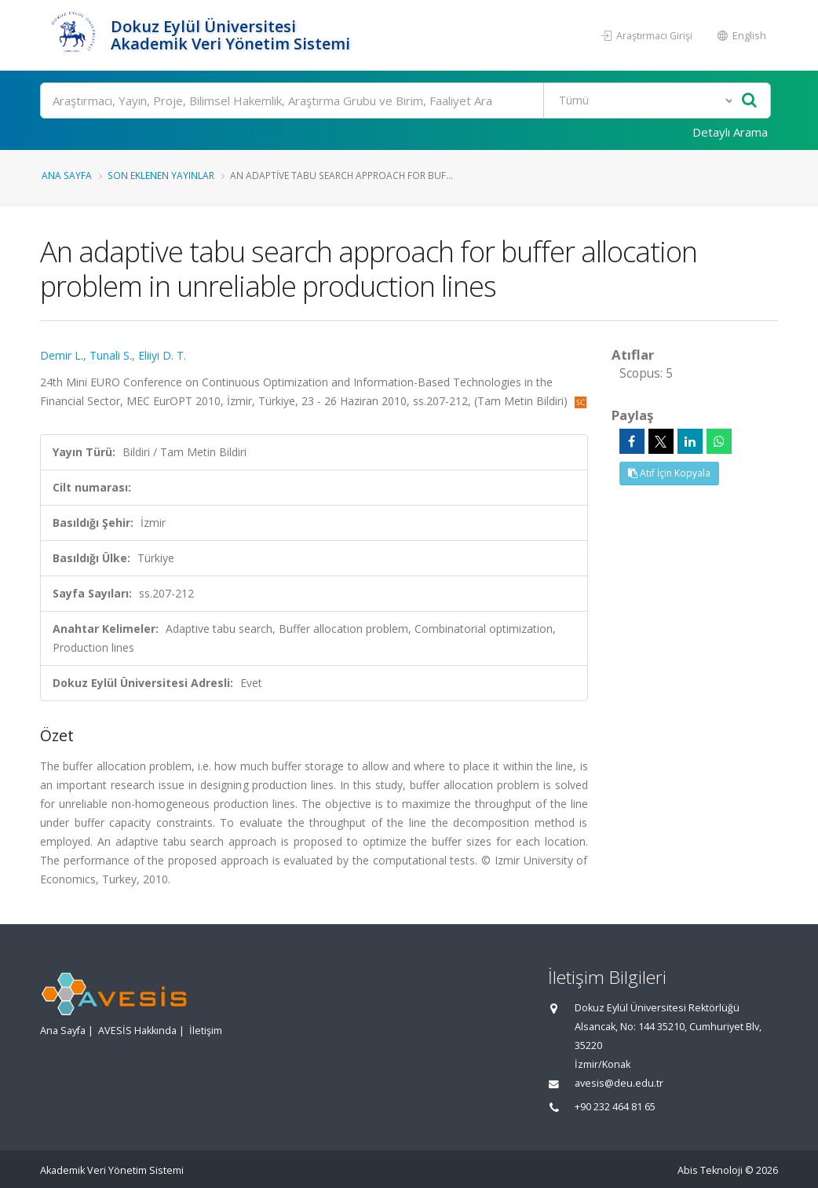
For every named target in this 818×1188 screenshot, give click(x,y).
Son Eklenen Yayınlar (161, 175)
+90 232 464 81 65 (615, 1106)
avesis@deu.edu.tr (619, 1083)
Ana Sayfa (67, 175)
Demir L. (61, 355)
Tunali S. (110, 355)
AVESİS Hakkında (137, 1030)
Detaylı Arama (730, 132)
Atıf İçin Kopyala (669, 473)
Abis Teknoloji (710, 1170)
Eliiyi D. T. (162, 355)
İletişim (205, 1030)
